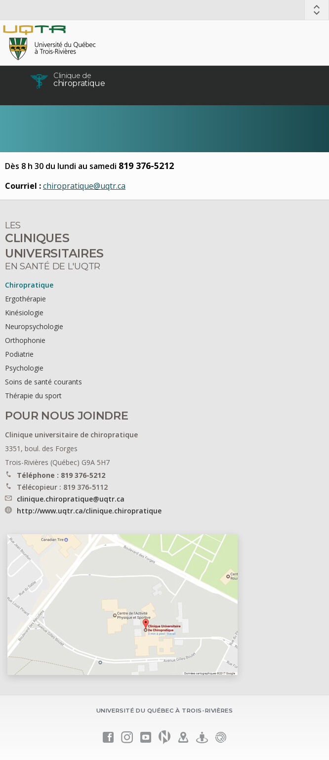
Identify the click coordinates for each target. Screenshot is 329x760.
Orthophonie (25, 340)
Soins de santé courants (43, 381)
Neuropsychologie (34, 326)
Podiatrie (19, 354)
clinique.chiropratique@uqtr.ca (70, 499)
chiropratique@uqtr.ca (84, 185)
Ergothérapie (25, 298)
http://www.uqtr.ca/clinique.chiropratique (89, 510)
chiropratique (79, 79)
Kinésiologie (24, 312)
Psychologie (24, 368)
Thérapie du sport (33, 395)
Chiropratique (29, 285)
